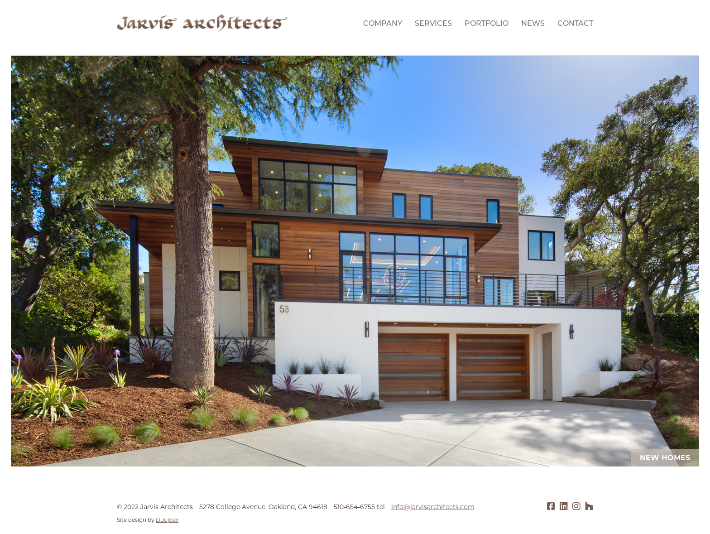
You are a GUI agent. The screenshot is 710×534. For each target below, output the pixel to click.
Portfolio (487, 23)
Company (382, 23)
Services (433, 23)
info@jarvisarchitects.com (433, 507)
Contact (575, 23)
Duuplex (167, 519)
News (533, 23)
